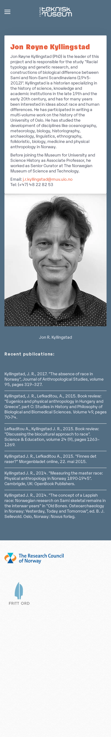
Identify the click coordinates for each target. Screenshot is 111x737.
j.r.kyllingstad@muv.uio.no (48, 180)
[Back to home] (55, 12)
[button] (7, 12)
